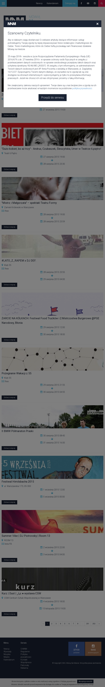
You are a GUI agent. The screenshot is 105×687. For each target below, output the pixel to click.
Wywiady (7, 651)
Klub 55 (7, 265)
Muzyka (7, 654)
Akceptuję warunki (85, 681)
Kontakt (24, 660)
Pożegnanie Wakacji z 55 (16, 373)
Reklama (24, 668)
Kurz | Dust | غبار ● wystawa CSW (21, 593)
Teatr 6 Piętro (10, 153)
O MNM (24, 649)
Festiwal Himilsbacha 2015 (18, 481)
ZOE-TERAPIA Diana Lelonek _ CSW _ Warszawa (31, 94)
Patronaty (25, 665)
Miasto (7, 657)
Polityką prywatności (68, 681)
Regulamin (25, 651)
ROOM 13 (8, 540)
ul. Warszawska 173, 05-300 (17, 486)
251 (87, 624)
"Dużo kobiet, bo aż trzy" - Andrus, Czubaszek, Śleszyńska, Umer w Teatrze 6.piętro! (51, 148)
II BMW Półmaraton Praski (17, 431)
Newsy (39, 3)
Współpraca (26, 662)
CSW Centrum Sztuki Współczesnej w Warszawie (27, 99)
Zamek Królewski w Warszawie (19, 207)
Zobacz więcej (9, 115)
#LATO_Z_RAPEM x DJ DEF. (19, 260)
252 (94, 624)
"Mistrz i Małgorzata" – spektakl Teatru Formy (29, 202)
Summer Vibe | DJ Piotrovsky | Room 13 (26, 535)
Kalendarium (52, 3)
